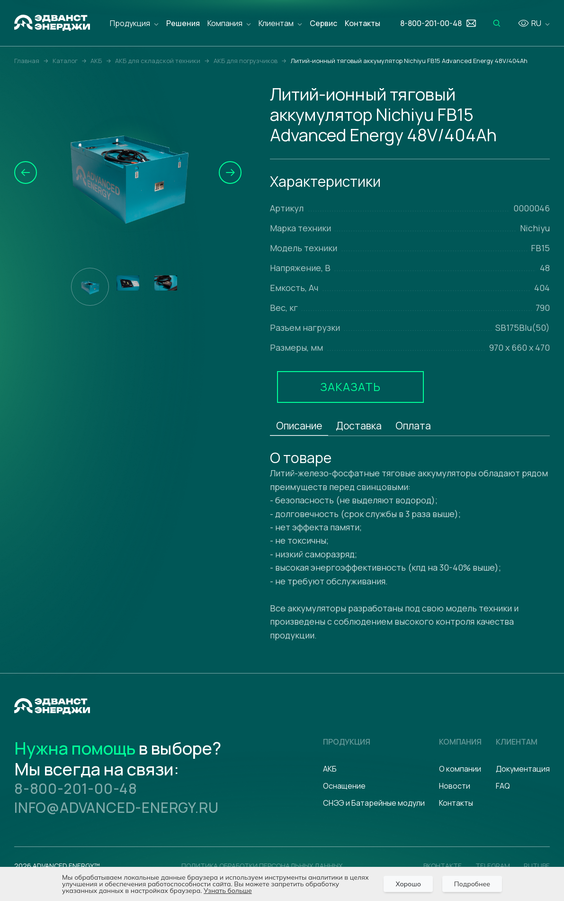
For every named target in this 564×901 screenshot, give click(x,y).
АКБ (330, 769)
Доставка (359, 425)
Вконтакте (442, 865)
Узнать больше (228, 890)
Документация (523, 769)
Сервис (323, 23)
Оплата (413, 425)
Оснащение (344, 786)
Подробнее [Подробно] (472, 884)
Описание (299, 425)
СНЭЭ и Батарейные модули (374, 803)
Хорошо (408, 884)
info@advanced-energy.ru (116, 807)
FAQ (503, 786)
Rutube (537, 865)
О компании (460, 769)
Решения (183, 23)
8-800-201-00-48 (75, 788)
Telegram (492, 865)
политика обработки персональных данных (261, 865)
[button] (25, 172)
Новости (454, 786)
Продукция (130, 23)
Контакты (362, 23)
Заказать (350, 386)
